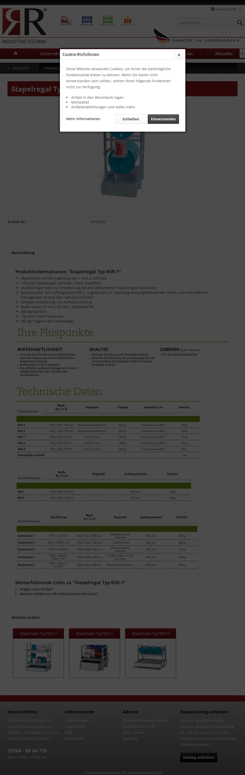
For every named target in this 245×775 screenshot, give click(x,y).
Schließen (130, 119)
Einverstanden (163, 119)
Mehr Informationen (83, 118)
